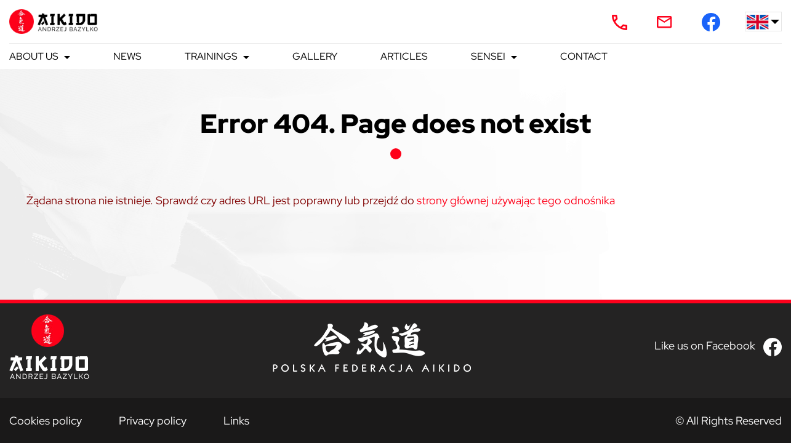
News (127, 56)
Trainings (211, 56)
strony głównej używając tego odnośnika (516, 200)
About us (33, 56)
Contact (584, 56)
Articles (404, 56)
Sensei (488, 56)
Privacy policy (153, 420)
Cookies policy (45, 420)
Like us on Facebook (704, 345)
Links (236, 420)
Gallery (314, 56)
